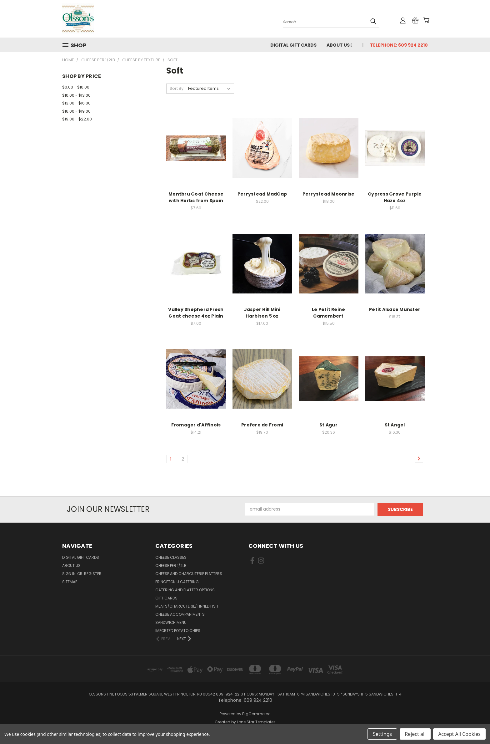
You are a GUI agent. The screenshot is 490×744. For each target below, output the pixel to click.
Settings (382, 734)
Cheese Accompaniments (180, 614)
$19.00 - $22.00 (77, 119)
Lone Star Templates (256, 722)
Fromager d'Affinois (196, 425)
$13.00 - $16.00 (76, 103)
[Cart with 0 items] (426, 20)
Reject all (415, 734)
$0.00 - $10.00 (75, 87)
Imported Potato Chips (177, 630)
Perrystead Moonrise (328, 194)
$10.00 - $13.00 (76, 95)
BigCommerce (256, 713)
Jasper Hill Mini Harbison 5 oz (262, 312)
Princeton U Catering (177, 581)
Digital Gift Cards (293, 45)
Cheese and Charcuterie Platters (188, 573)
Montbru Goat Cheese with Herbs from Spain (195, 197)
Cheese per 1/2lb (171, 565)
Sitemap (69, 581)
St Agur (328, 425)
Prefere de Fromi (262, 425)
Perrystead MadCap (262, 194)
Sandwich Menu (171, 622)
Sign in (69, 573)
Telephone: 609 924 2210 (399, 45)
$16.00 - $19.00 (76, 111)
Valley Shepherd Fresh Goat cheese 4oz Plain (195, 312)
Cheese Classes (171, 557)
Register (93, 573)
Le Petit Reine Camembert (328, 312)
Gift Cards (166, 598)
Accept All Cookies (459, 734)
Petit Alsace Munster (394, 309)
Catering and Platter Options (185, 590)
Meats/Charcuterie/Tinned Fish (186, 606)
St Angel (395, 425)
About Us (339, 45)
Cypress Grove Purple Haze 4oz (395, 197)
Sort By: (177, 88)
